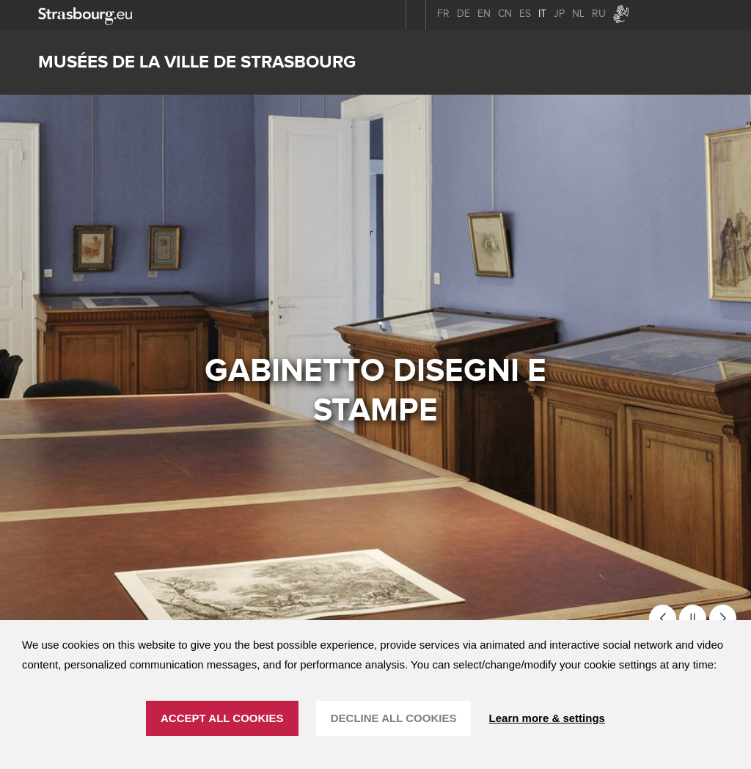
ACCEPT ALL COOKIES (222, 718)
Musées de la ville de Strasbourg (197, 62)
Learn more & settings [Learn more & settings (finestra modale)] (547, 718)
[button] (662, 618)
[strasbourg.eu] (85, 14)
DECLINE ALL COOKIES (394, 718)
